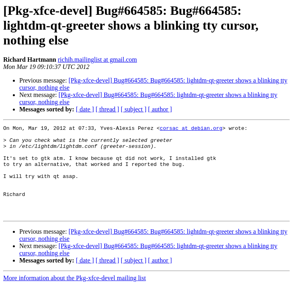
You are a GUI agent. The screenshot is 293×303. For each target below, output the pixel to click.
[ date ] (85, 109)
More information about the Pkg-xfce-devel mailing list (74, 296)
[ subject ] (133, 109)
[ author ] (160, 109)
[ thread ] (107, 109)
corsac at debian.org (191, 129)
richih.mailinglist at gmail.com (97, 59)
